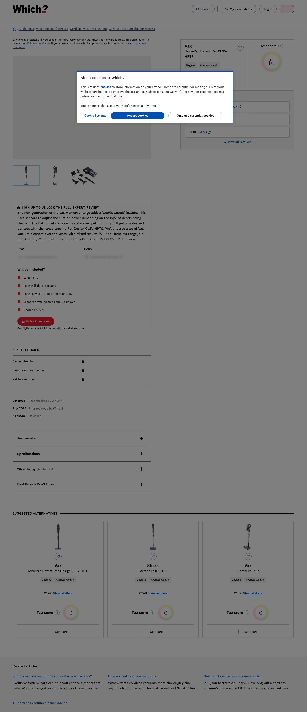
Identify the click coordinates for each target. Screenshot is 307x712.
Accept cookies (137, 115)
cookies (105, 87)
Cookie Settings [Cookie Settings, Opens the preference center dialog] (95, 115)
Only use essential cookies (195, 115)
